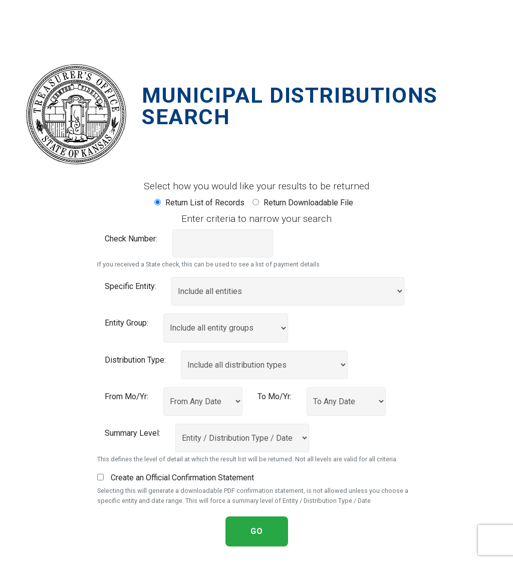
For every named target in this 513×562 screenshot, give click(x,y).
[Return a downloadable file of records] (255, 202)
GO (256, 531)
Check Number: (131, 238)
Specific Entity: (130, 286)
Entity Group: (126, 323)
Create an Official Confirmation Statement (175, 477)
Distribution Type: (135, 360)
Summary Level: (132, 433)
